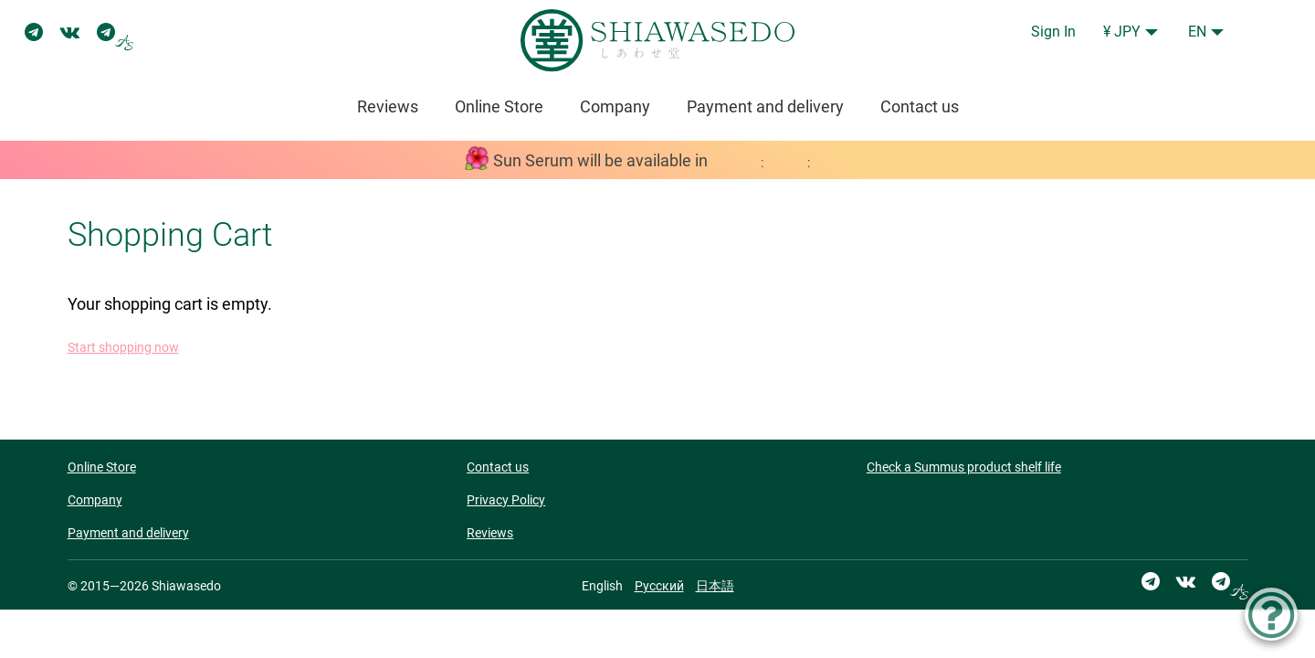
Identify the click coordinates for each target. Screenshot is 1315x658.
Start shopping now (123, 348)
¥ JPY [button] (1122, 31)
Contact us (919, 106)
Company (615, 106)
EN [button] (1197, 31)
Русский (659, 585)
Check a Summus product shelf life (964, 467)
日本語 (715, 585)
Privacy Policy (506, 500)
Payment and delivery (765, 106)
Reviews (387, 106)
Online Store (499, 106)
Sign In (1053, 31)
